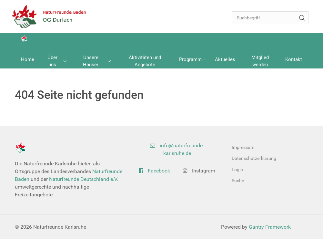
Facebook (154, 171)
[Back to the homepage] (53, 16)
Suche (238, 180)
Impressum (243, 147)
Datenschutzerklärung (254, 158)
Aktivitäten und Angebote (145, 61)
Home (27, 59)
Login (237, 169)
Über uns (57, 61)
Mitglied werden (260, 61)
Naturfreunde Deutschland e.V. (83, 179)
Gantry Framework (270, 227)
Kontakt (293, 59)
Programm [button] (192, 59)
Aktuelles (225, 59)
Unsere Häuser (97, 61)
